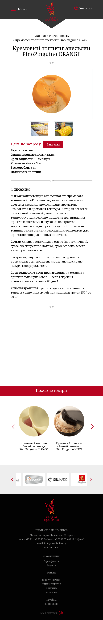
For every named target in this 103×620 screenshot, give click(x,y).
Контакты (85, 8)
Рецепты (52, 565)
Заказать (53, 144)
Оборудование (51, 579)
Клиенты (51, 588)
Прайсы (51, 599)
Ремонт (51, 572)
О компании (51, 556)
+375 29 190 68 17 (33, 539)
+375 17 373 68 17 (64, 539)
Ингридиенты (51, 584)
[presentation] (12, 425)
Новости (51, 592)
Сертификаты (51, 561)
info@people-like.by (55, 543)
